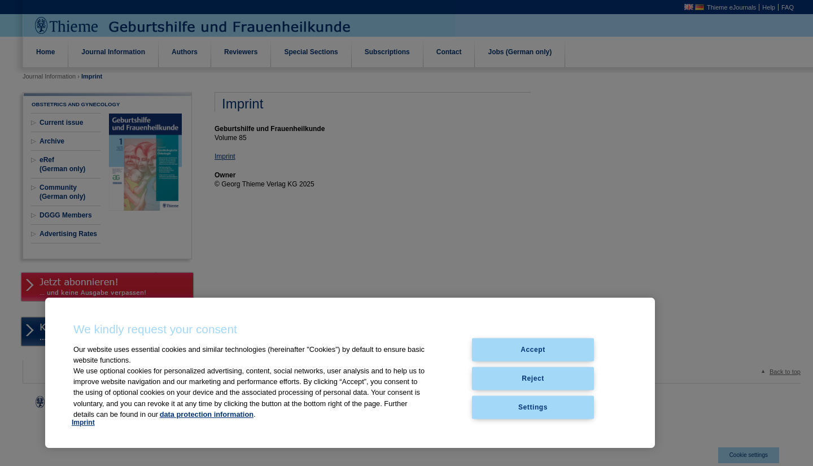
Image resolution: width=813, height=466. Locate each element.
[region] (350, 373)
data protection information (206, 414)
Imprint (83, 422)
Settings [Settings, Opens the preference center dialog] (533, 407)
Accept (533, 350)
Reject (533, 378)
